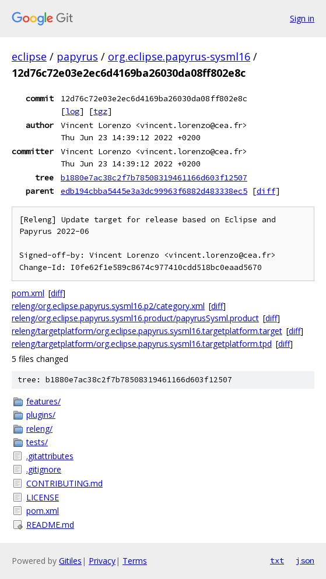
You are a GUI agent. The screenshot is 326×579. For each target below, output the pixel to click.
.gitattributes (49, 455)
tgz (100, 111)
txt (277, 560)
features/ (43, 401)
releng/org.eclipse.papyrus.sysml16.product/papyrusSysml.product (135, 318)
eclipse (29, 56)
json (305, 560)
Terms (134, 560)
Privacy (102, 560)
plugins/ (40, 414)
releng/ (39, 428)
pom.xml (28, 293)
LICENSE (42, 497)
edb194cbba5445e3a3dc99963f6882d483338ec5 (154, 191)
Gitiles (70, 560)
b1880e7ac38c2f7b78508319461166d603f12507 (154, 177)
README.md (50, 524)
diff (266, 191)
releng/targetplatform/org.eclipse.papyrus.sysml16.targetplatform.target (147, 330)
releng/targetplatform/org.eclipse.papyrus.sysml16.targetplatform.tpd (142, 343)
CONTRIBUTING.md (64, 483)
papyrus (77, 56)
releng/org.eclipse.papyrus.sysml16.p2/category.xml (108, 305)
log (72, 111)
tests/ (37, 441)
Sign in (302, 18)
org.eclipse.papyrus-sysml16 (179, 56)
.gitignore (43, 469)
